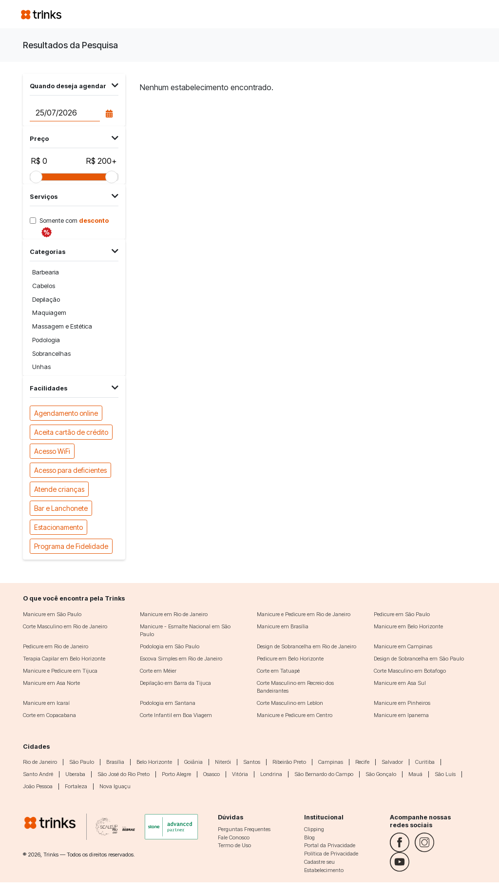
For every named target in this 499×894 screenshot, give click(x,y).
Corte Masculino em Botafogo (410, 670)
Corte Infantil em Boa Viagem (176, 715)
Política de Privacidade (331, 853)
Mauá (415, 774)
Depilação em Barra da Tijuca (175, 683)
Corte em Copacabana (49, 715)
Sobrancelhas (51, 353)
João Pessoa (38, 786)
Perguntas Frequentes (244, 829)
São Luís (445, 774)
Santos (251, 761)
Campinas (330, 761)
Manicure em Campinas (403, 646)
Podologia (46, 340)
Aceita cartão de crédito (71, 431)
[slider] (36, 177)
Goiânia (193, 761)
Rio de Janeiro (40, 761)
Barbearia (45, 272)
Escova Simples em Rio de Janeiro (181, 658)
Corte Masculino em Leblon (290, 703)
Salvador (392, 761)
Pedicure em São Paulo (402, 614)
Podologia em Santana (167, 703)
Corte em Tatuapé (278, 670)
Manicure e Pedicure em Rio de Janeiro (303, 614)
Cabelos (43, 286)
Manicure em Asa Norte (51, 683)
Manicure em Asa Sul (400, 683)
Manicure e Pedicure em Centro (294, 715)
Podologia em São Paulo (169, 646)
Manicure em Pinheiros (402, 703)
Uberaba (75, 774)
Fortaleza (76, 786)
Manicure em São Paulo (52, 614)
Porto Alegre (176, 774)
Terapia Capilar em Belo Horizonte (64, 658)
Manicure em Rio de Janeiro (174, 614)
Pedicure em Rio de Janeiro (55, 646)
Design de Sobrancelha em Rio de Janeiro (306, 646)
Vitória (240, 774)
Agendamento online (66, 412)
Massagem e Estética (62, 326)
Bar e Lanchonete (61, 507)
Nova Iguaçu (115, 786)
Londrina (271, 774)
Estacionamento (58, 526)
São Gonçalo (380, 774)
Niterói (223, 761)
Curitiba (425, 761)
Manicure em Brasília (282, 626)
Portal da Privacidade (329, 845)
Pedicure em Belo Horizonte (290, 658)
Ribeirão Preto (289, 761)
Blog (309, 837)
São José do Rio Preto (123, 774)
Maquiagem (49, 312)
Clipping (314, 829)
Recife (362, 761)
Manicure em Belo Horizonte (408, 626)
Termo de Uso (234, 845)
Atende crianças (59, 488)
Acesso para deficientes (70, 469)
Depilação (46, 299)
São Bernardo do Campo (323, 774)
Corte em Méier (158, 670)
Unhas (41, 366)
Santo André (38, 774)
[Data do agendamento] (64, 113)
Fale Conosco (234, 837)
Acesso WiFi (52, 450)
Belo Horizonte (154, 761)
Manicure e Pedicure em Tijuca (60, 670)
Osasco (211, 774)
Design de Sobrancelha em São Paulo (419, 658)
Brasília (115, 761)
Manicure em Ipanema (401, 715)
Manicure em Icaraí (46, 703)
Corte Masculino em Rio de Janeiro (65, 626)
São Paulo (81, 761)
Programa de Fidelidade (71, 545)
